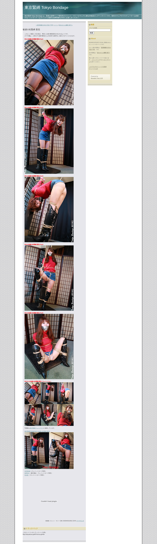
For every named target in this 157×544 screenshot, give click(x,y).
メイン (56, 25)
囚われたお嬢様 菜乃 (103, 52)
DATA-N (27, 473)
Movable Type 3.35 (97, 78)
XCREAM (27, 471)
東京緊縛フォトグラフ (36, 428)
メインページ (96, 60)
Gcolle (27, 475)
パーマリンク (80, 521)
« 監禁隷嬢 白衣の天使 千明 (44, 25)
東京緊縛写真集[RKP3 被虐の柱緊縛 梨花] (37, 431)
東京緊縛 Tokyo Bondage (46, 7)
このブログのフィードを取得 (97, 66)
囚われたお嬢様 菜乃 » (66, 25)
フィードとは (93, 68)
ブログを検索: (93, 28)
